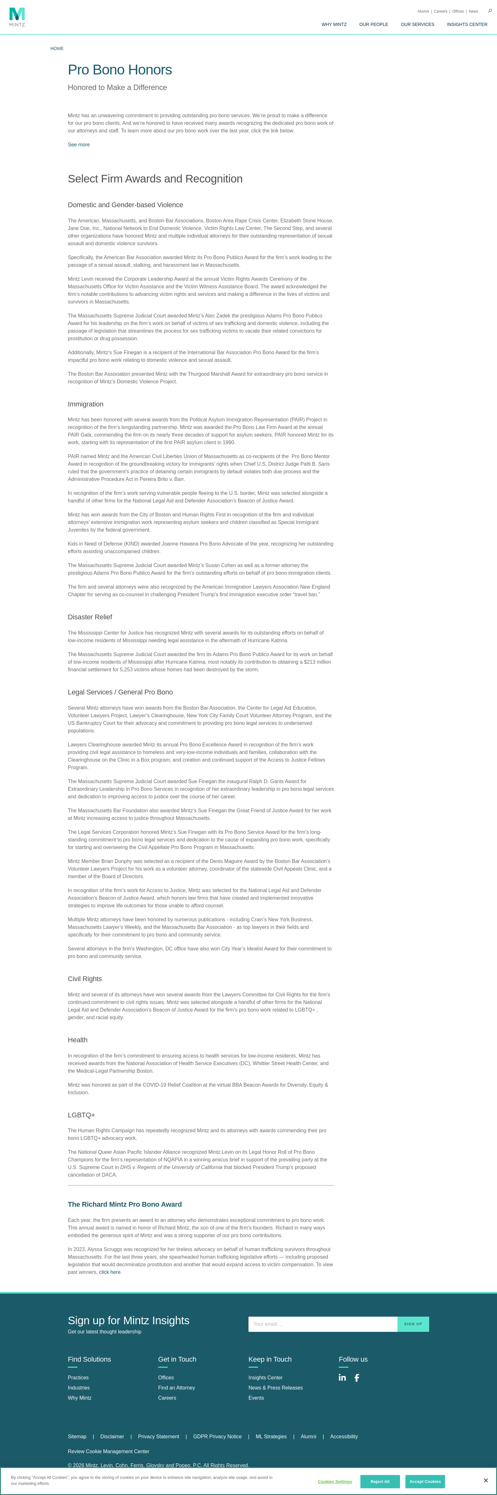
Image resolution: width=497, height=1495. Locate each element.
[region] (248, 1481)
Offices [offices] (166, 1377)
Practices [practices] (78, 1377)
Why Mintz (334, 24)
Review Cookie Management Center (108, 1451)
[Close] (486, 1480)
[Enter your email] (338, 1324)
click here (110, 1272)
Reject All (380, 1481)
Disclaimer (112, 1436)
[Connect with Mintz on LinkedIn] (345, 1381)
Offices (458, 11)
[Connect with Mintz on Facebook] (360, 1381)
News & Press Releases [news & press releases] (275, 1387)
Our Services (418, 24)
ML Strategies (271, 1436)
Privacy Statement (158, 1436)
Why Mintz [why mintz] (80, 1398)
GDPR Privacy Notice (217, 1436)
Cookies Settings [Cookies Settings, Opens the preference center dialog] (335, 1481)
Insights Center (467, 24)
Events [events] (256, 1398)
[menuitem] (334, 24)
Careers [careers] (167, 1398)
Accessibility (344, 1436)
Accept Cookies (425, 1481)
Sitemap (77, 1436)
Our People (373, 24)
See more (79, 144)
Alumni (423, 11)
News (473, 11)
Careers (441, 11)
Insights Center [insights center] (265, 1377)
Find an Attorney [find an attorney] (176, 1387)
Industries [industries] (79, 1387)
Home (57, 48)
